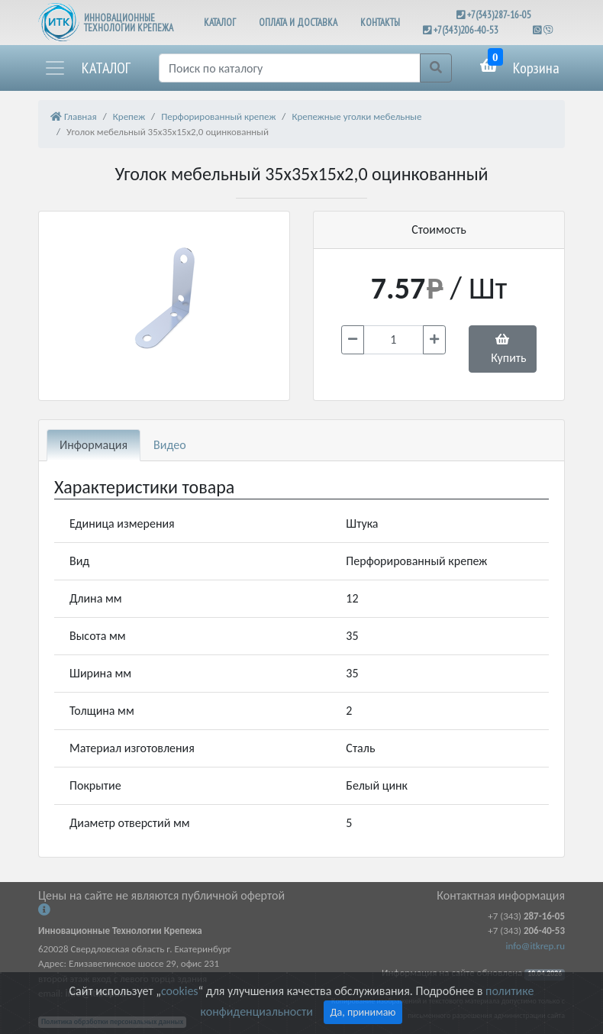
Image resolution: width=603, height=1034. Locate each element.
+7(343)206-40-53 (466, 30)
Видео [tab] (169, 445)
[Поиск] (290, 67)
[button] (87, 68)
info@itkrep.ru (535, 946)
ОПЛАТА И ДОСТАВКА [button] (298, 22)
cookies (179, 991)
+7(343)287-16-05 (499, 14)
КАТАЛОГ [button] (220, 22)
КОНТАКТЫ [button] (380, 22)
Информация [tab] (93, 445)
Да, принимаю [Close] (363, 1012)
